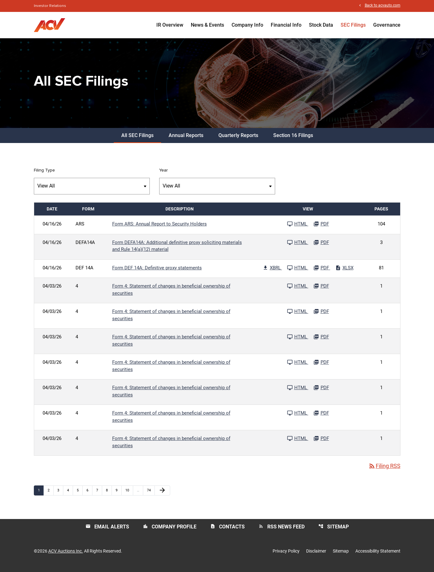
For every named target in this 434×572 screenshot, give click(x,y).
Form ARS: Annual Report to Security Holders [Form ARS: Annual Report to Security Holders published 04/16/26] (159, 228)
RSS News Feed (282, 531)
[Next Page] (162, 495)
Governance (386, 25)
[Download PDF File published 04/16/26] (321, 228)
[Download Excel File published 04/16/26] (344, 272)
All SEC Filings (137, 140)
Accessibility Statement (377, 555)
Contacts (227, 531)
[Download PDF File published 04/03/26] (321, 290)
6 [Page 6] (89, 494)
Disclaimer (316, 555)
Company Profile (169, 531)
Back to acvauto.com (382, 6)
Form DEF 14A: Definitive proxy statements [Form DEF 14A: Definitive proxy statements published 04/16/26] (157, 272)
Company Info (247, 25)
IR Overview (169, 25)
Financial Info (286, 25)
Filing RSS (384, 470)
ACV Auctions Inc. (65, 555)
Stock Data (321, 25)
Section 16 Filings (293, 140)
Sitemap (333, 531)
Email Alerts (107, 531)
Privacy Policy (286, 555)
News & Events (207, 25)
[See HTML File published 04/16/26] (298, 228)
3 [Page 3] (60, 494)
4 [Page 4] (70, 494)
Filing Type (44, 174)
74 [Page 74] (150, 494)
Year (163, 174)
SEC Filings (353, 25)
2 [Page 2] (50, 494)
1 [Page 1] (41, 494)
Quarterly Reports (238, 140)
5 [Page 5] (79, 494)
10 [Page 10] (129, 494)
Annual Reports (186, 140)
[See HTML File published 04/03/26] (298, 290)
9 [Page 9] (118, 494)
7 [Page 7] (99, 494)
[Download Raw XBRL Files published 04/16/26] (272, 272)
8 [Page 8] (109, 494)
